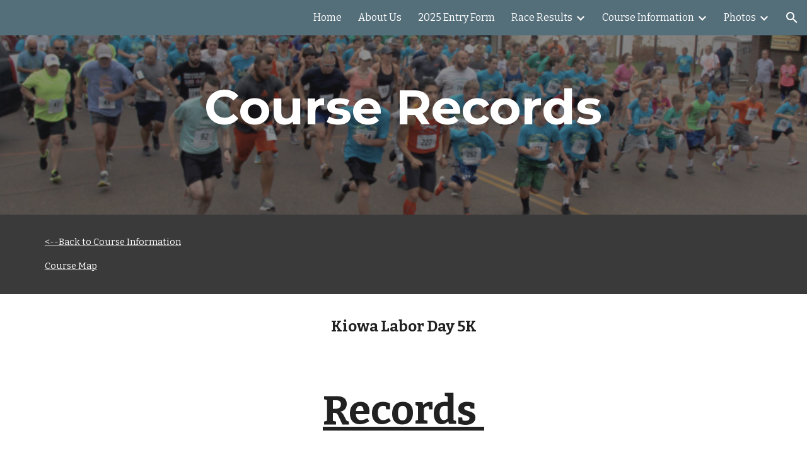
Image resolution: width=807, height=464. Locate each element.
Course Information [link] (648, 17)
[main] (403, 107)
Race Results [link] (541, 17)
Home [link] (327, 17)
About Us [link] (380, 17)
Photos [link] (740, 17)
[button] (792, 18)
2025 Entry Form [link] (456, 17)
